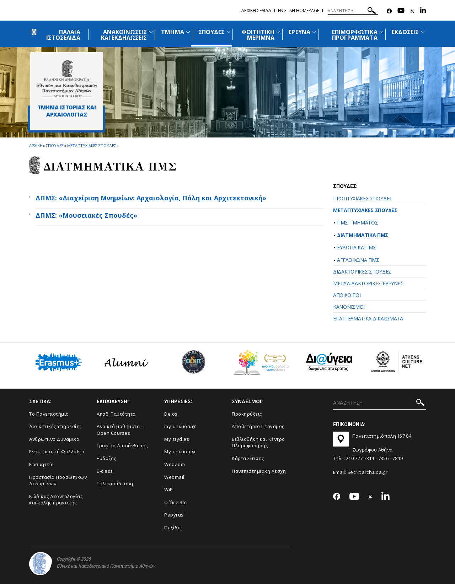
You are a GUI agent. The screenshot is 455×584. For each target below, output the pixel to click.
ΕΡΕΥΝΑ (299, 32)
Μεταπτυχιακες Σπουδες (91, 145)
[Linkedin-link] (423, 11)
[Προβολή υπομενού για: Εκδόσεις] (423, 31)
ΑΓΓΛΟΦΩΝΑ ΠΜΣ (358, 259)
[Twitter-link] (412, 11)
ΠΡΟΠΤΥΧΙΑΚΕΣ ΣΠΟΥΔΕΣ (362, 198)
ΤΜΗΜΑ (172, 32)
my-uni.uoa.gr (180, 426)
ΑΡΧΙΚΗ (35, 145)
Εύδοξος (106, 458)
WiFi (168, 489)
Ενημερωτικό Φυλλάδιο (56, 451)
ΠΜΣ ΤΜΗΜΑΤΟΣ (357, 222)
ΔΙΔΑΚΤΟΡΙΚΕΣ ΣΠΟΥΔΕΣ (362, 271)
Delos (171, 414)
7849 (397, 458)
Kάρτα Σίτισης (248, 458)
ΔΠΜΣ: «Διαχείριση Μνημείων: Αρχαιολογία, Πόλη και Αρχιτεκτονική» (151, 198)
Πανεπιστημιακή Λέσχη (259, 471)
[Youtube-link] (401, 11)
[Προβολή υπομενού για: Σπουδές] (228, 31)
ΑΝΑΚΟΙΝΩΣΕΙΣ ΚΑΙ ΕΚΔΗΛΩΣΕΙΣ (124, 35)
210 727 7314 (360, 458)
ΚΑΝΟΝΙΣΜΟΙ (349, 306)
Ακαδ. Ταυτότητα (116, 414)
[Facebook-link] (389, 11)
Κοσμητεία (41, 464)
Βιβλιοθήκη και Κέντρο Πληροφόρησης (258, 442)
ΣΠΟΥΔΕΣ (211, 32)
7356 (383, 458)
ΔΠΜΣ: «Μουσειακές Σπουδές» (86, 215)
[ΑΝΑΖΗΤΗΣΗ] (353, 11)
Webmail (174, 477)
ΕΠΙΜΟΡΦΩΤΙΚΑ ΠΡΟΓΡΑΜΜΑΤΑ (355, 35)
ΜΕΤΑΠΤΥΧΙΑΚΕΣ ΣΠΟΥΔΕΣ (365, 210)
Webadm (174, 464)
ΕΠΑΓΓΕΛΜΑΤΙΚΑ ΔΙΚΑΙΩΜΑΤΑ (368, 318)
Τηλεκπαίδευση (115, 483)
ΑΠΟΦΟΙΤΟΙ (346, 295)
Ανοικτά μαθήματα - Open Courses (120, 429)
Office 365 (176, 502)
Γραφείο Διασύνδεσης (122, 445)
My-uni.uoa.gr (180, 451)
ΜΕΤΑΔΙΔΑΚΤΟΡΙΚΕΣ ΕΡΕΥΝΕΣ (368, 283)
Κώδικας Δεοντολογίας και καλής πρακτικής (55, 499)
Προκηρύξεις (247, 414)
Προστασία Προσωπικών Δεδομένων (58, 480)
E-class (105, 471)
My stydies (176, 439)
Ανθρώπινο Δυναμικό (54, 439)
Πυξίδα (172, 527)
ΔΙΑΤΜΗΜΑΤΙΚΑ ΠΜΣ (362, 235)
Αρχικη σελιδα (256, 10)
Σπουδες (54, 145)
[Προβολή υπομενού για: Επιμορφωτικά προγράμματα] (381, 31)
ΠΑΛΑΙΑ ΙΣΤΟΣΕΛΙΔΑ (63, 35)
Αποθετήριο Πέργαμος (258, 426)
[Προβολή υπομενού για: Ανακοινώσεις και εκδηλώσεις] (151, 31)
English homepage (298, 10)
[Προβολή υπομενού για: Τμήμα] (188, 31)
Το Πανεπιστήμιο (49, 414)
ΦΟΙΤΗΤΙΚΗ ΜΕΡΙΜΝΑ (257, 35)
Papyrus (174, 515)
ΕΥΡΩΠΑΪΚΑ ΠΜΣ (356, 247)
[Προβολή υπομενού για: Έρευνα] (314, 31)
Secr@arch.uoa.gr (367, 472)
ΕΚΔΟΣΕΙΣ (405, 32)
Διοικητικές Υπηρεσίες (55, 426)
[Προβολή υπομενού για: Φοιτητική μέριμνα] (278, 31)
